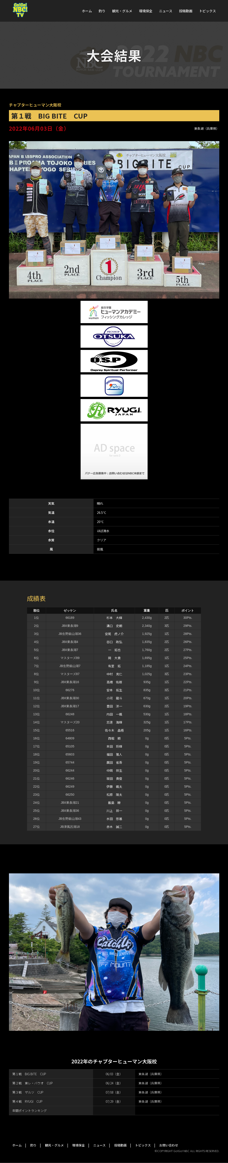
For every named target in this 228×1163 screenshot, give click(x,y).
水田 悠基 (114, 818)
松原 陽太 (114, 794)
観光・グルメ (122, 10)
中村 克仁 (114, 674)
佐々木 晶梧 (114, 730)
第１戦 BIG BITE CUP (29, 1074)
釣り (102, 10)
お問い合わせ (168, 1145)
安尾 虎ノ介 (114, 634)
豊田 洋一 (114, 706)
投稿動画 (185, 10)
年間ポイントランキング (29, 1110)
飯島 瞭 (114, 802)
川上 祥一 (114, 810)
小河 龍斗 (114, 698)
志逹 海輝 (114, 722)
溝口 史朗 (114, 625)
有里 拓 (114, 666)
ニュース (165, 10)
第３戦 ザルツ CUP (27, 1092)
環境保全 (145, 10)
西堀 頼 (114, 738)
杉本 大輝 (114, 617)
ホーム (87, 10)
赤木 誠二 (114, 826)
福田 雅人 (114, 754)
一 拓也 (114, 650)
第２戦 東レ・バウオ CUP (32, 1083)
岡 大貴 (114, 658)
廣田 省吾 (114, 762)
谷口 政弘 (114, 642)
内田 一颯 (114, 714)
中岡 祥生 (114, 770)
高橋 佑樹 (114, 682)
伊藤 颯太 (114, 786)
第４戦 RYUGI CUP (27, 1101)
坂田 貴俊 (114, 778)
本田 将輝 (114, 746)
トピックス (207, 10)
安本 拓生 (114, 690)
